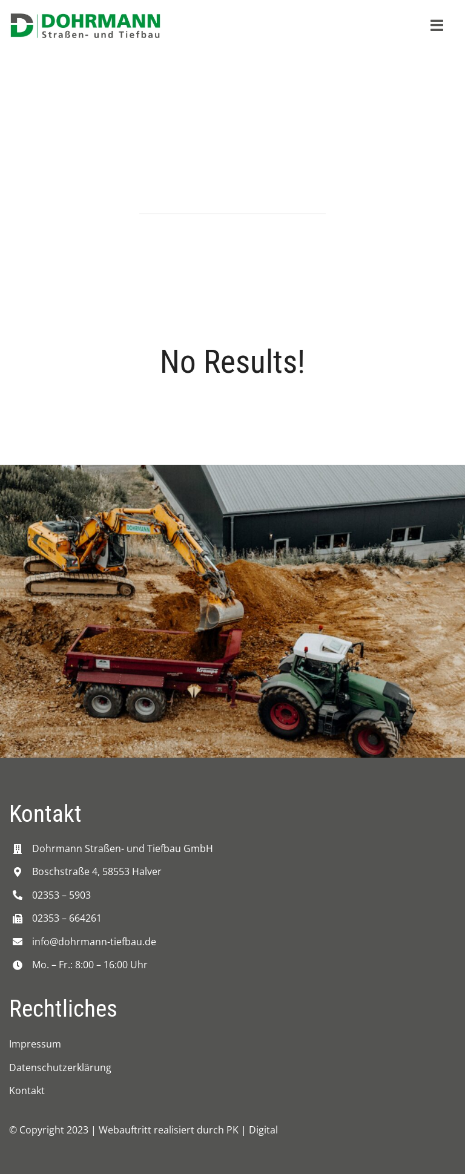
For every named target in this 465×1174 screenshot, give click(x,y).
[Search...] (232, 199)
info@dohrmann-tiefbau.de (94, 941)
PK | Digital (252, 1129)
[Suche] (154, 199)
